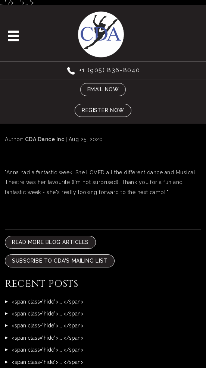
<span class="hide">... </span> (48, 302)
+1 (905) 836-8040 (109, 70)
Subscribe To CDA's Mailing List (59, 261)
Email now (103, 89)
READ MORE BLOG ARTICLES (50, 242)
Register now (103, 110)
